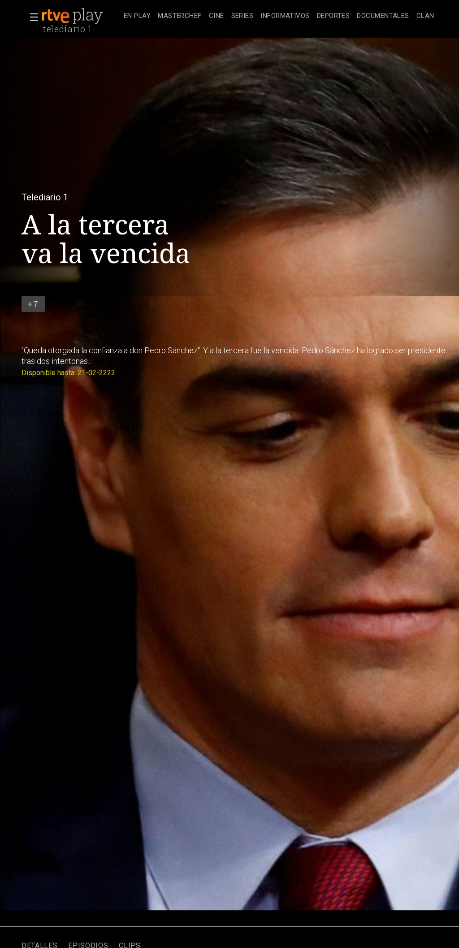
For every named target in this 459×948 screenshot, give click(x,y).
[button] (31, 17)
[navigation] (279, 16)
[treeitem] (137, 16)
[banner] (80, 16)
